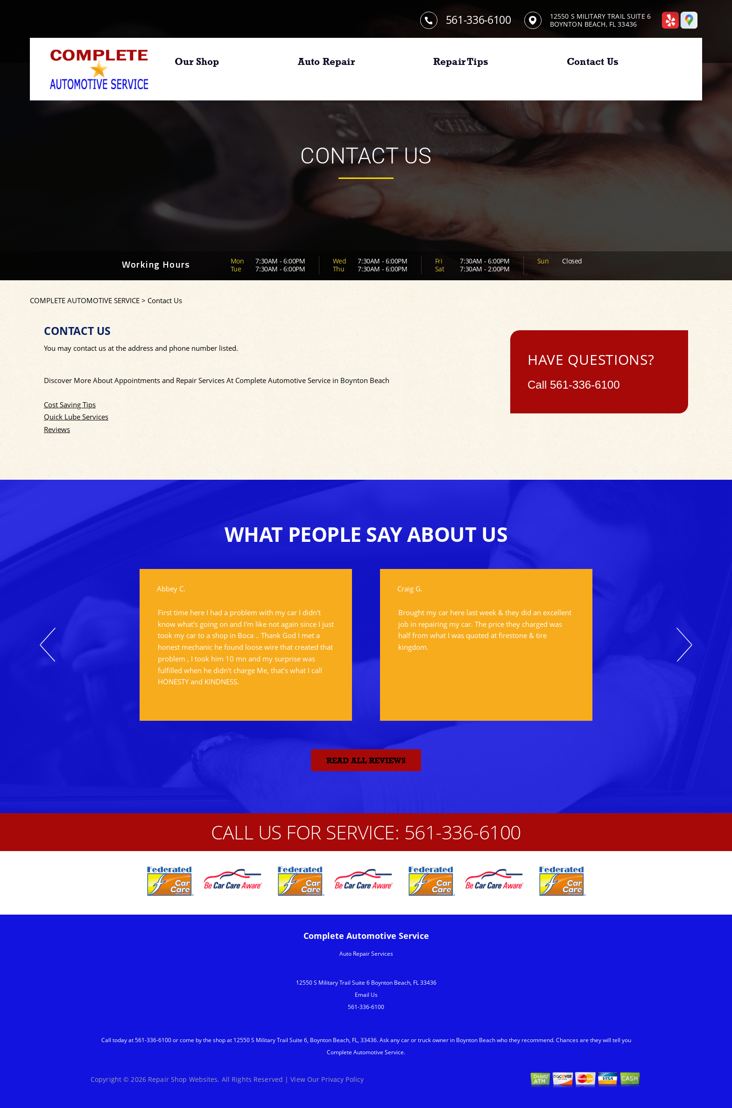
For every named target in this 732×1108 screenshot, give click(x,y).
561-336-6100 (478, 19)
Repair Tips (460, 62)
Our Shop (197, 62)
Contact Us (593, 62)
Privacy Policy (342, 1079)
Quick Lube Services (76, 416)
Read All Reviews (366, 761)
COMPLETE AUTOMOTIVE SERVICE (85, 300)
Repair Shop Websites (183, 1079)
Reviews (57, 429)
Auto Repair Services (366, 954)
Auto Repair (326, 62)
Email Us (366, 995)
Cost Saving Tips (70, 404)
